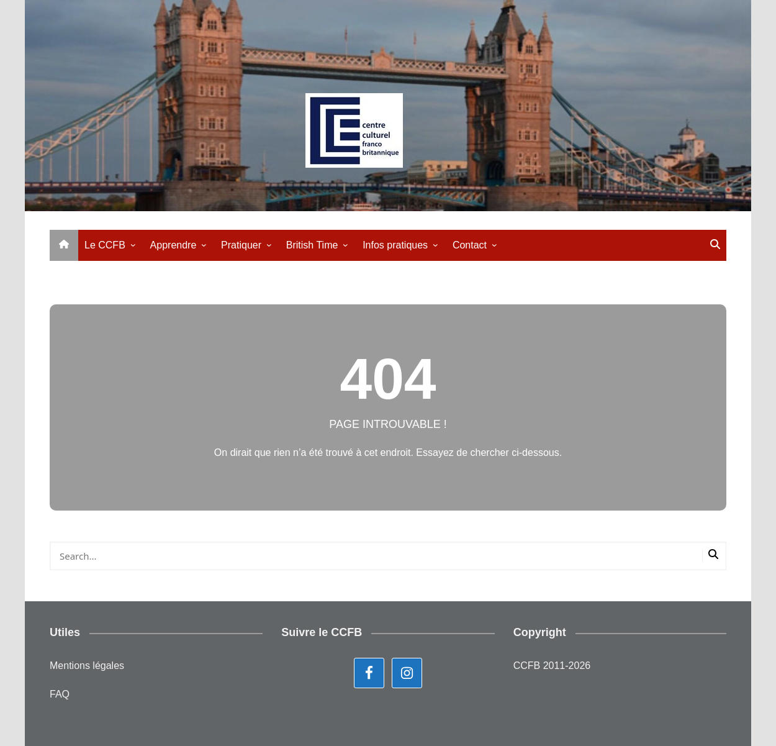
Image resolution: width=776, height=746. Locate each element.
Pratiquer (241, 245)
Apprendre (173, 245)
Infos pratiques (395, 245)
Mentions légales (87, 665)
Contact (470, 245)
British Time (312, 245)
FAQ (60, 694)
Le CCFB (104, 245)
